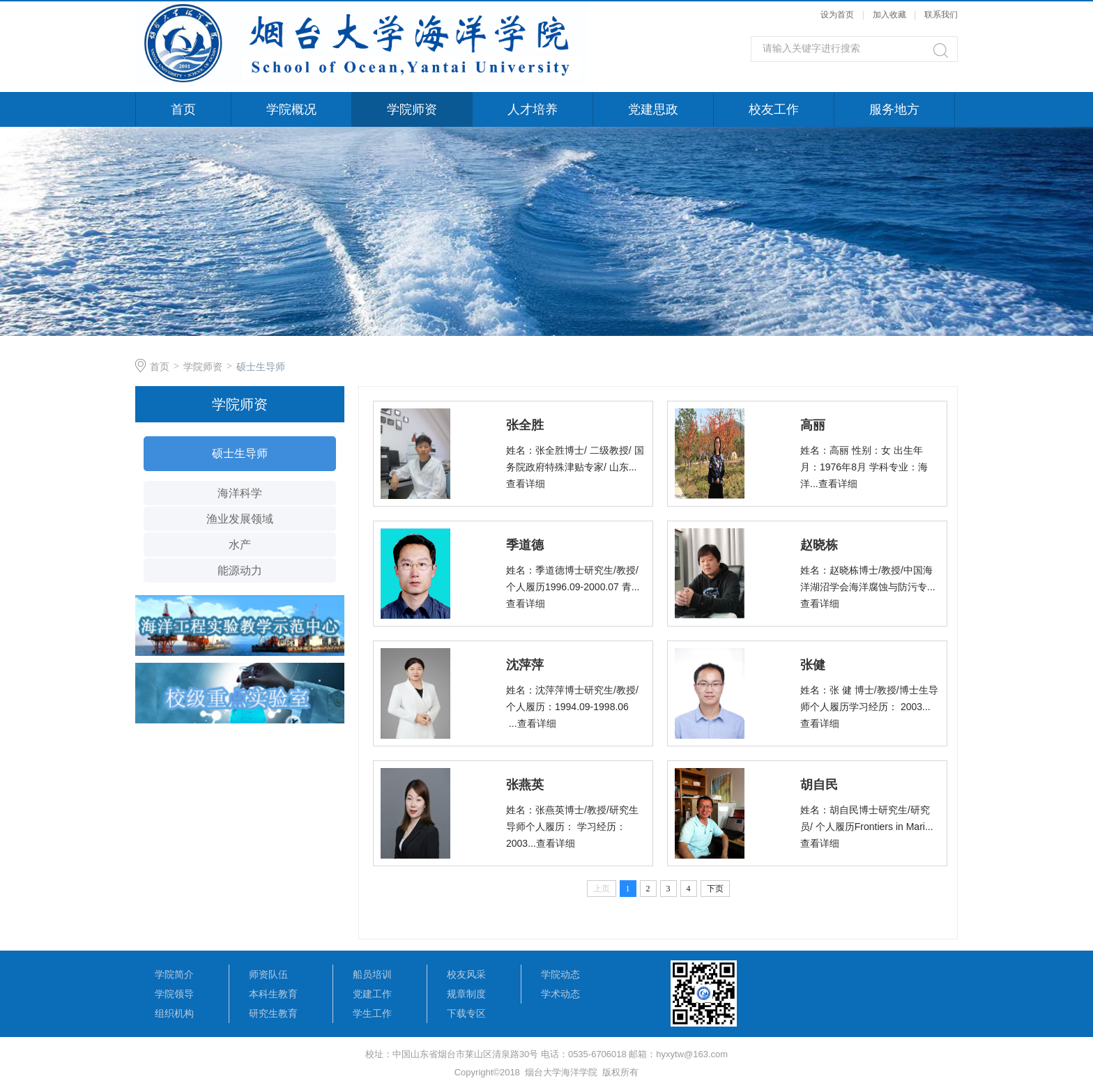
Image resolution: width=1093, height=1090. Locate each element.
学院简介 (174, 974)
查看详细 (525, 483)
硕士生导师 (260, 366)
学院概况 (291, 109)
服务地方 (894, 109)
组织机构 (174, 1013)
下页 (715, 888)
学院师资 (412, 109)
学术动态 (560, 993)
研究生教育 (273, 1013)
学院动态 (560, 974)
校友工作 (774, 109)
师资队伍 (268, 974)
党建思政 (653, 109)
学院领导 (174, 993)
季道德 (525, 545)
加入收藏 (889, 15)
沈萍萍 (525, 665)
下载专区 (466, 1013)
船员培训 (372, 974)
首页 (183, 109)
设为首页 (837, 15)
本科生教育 (273, 993)
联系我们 (941, 15)
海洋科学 (239, 493)
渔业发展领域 (239, 519)
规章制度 (466, 993)
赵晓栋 (819, 545)
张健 (812, 665)
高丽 (812, 425)
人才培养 (532, 109)
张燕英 (525, 785)
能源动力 (239, 570)
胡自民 (819, 785)
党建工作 (372, 993)
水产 (240, 545)
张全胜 (525, 425)
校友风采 (466, 974)
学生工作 (372, 1013)
